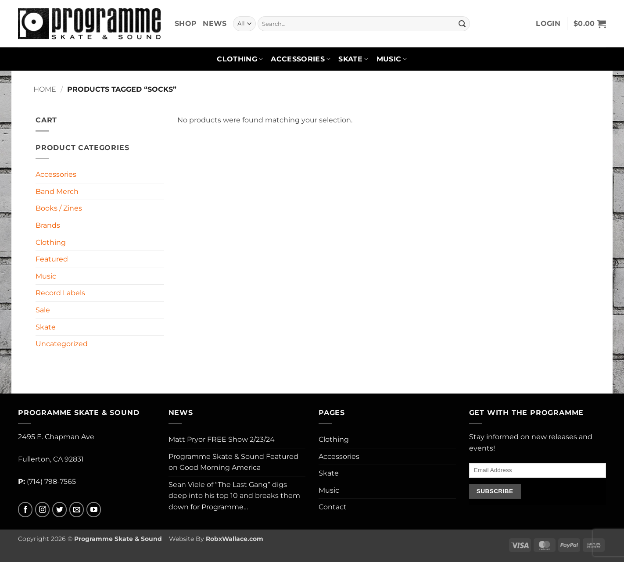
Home (44, 89)
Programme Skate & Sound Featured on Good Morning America (233, 462)
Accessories (300, 59)
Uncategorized (62, 344)
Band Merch (57, 191)
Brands (48, 225)
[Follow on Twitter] (59, 509)
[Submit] (462, 23)
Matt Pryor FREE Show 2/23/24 (222, 439)
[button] (548, 24)
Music (392, 59)
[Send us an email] (76, 509)
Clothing (240, 59)
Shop (186, 23)
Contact (333, 507)
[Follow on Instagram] (42, 509)
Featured (52, 259)
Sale (43, 310)
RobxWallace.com (234, 539)
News (214, 23)
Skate (353, 59)
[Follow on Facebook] (25, 509)
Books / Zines (59, 208)
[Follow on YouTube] (93, 509)
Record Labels (60, 293)
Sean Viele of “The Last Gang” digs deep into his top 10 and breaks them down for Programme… (234, 495)
